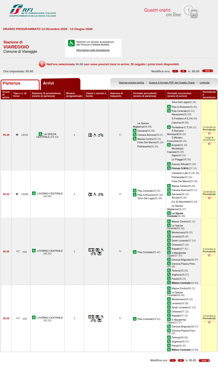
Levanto (176, 236)
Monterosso (178, 232)
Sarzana (142, 130)
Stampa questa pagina (131, 82)
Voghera (176, 274)
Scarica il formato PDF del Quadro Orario (172, 82)
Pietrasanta (143, 146)
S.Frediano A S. (180, 118)
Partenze (11, 83)
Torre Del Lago (180, 102)
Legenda (205, 82)
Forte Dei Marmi (146, 142)
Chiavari (176, 244)
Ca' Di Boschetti (180, 201)
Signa (175, 155)
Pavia (175, 278)
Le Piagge (177, 159)
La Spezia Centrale (175, 227)
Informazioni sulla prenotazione (93, 50)
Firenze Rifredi (180, 164)
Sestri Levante (180, 240)
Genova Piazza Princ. (184, 263)
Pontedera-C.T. (180, 127)
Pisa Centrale (179, 111)
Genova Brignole (181, 259)
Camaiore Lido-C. (181, 173)
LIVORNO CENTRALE (50, 193)
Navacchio (177, 114)
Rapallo (176, 248)
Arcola (175, 197)
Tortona (176, 270)
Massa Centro (145, 139)
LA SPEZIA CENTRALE (46, 135)
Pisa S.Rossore (180, 107)
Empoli (175, 145)
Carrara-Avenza (146, 134)
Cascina (176, 122)
